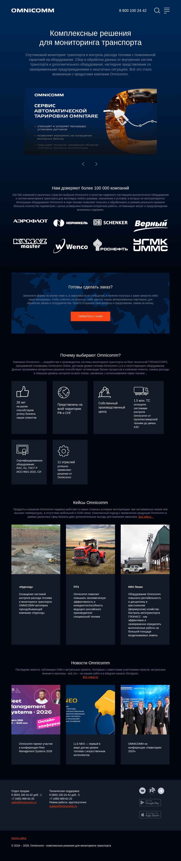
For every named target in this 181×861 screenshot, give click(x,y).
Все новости (90, 677)
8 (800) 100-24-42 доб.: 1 (26, 794)
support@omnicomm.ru (63, 806)
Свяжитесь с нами (90, 316)
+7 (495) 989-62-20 (22, 798)
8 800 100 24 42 (133, 10)
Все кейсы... (145, 516)
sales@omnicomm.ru (24, 802)
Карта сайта (18, 838)
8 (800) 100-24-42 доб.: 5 (64, 794)
